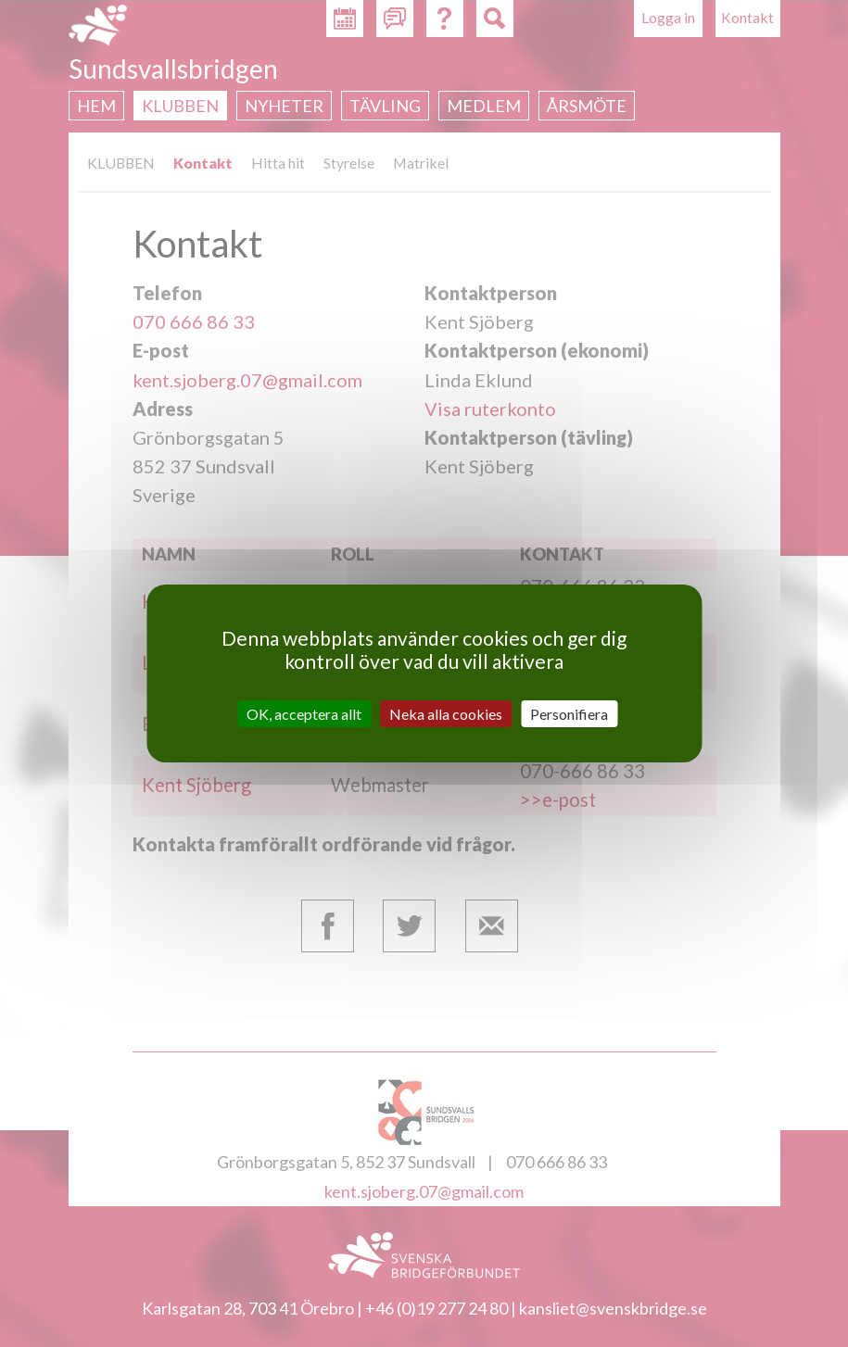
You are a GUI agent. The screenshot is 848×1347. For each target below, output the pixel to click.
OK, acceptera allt (304, 714)
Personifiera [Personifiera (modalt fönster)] (569, 714)
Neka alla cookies (445, 714)
